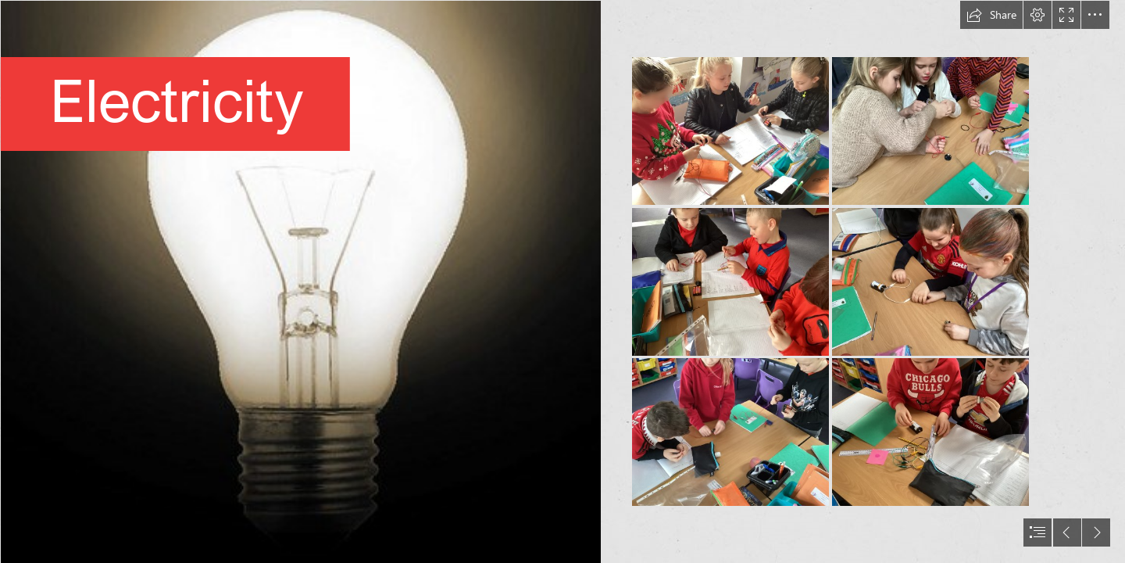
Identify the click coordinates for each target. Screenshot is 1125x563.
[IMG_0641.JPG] (730, 432)
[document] (562, 281)
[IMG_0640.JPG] (730, 282)
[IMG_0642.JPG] (930, 131)
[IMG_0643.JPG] (930, 282)
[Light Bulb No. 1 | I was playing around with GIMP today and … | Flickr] (300, 281)
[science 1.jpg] (730, 131)
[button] (991, 15)
